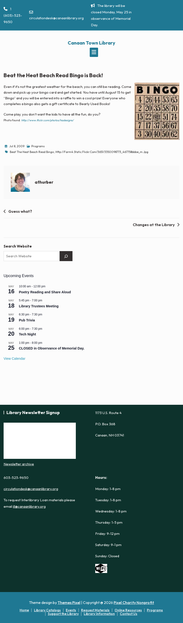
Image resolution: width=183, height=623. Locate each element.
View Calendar (14, 358)
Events (71, 610)
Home (24, 610)
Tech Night (27, 334)
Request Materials (95, 610)
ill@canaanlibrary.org (29, 506)
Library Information (99, 614)
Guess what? (20, 211)
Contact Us (128, 614)
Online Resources (128, 610)
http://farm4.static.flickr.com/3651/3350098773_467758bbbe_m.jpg (101, 152)
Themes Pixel (69, 602)
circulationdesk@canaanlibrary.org (56, 15)
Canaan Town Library (91, 43)
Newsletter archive (19, 464)
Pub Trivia (27, 320)
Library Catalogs (47, 610)
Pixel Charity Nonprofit (134, 602)
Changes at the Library (154, 224)
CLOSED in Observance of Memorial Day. (51, 348)
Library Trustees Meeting (39, 306)
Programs (38, 146)
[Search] (66, 256)
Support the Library (63, 614)
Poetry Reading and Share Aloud (45, 292)
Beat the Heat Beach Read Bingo (32, 152)
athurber (44, 182)
